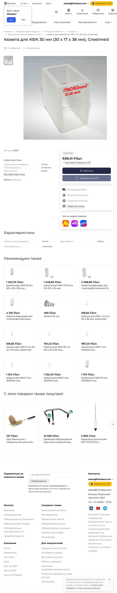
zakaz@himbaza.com (75, 3)
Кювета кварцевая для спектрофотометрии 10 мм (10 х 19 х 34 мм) (94, 287)
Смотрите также (51, 505)
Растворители (49, 514)
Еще (48, 3)
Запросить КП (101, 3)
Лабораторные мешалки (55, 528)
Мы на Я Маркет (13, 575)
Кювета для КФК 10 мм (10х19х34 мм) (94, 379)
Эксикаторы (48, 537)
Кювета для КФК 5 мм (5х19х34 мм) (56, 379)
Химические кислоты (53, 510)
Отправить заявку (51, 552)
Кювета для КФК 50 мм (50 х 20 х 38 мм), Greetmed (19, 287)
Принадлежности (87, 22)
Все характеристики (14, 174)
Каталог (9, 505)
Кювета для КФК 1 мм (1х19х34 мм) (93, 348)
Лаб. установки (62, 22)
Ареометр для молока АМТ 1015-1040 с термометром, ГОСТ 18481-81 (94, 440)
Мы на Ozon (11, 566)
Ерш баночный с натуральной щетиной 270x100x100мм (19, 440)
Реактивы (9, 510)
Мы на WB (10, 570)
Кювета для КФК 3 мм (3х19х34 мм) (18, 379)
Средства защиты (14, 536)
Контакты (37, 3)
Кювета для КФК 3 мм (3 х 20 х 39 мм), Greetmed (20, 348)
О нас (24, 3)
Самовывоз (48, 581)
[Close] (109, 579)
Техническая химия (52, 519)
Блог (6, 561)
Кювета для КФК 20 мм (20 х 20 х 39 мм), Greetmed (57, 348)
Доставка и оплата (52, 557)
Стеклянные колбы (52, 532)
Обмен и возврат (51, 561)
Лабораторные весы (53, 523)
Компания (10, 543)
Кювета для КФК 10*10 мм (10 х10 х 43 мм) (58, 287)
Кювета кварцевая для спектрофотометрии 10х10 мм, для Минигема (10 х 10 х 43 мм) (20, 317)
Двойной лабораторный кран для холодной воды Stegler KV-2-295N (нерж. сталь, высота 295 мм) (58, 440)
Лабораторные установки (19, 519)
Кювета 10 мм (51, 316)
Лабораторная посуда (16, 523)
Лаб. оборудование (35, 22)
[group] (65, 102)
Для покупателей (52, 543)
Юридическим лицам (53, 548)
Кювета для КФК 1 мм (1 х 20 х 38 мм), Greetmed (95, 317)
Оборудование (12, 514)
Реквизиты (10, 552)
